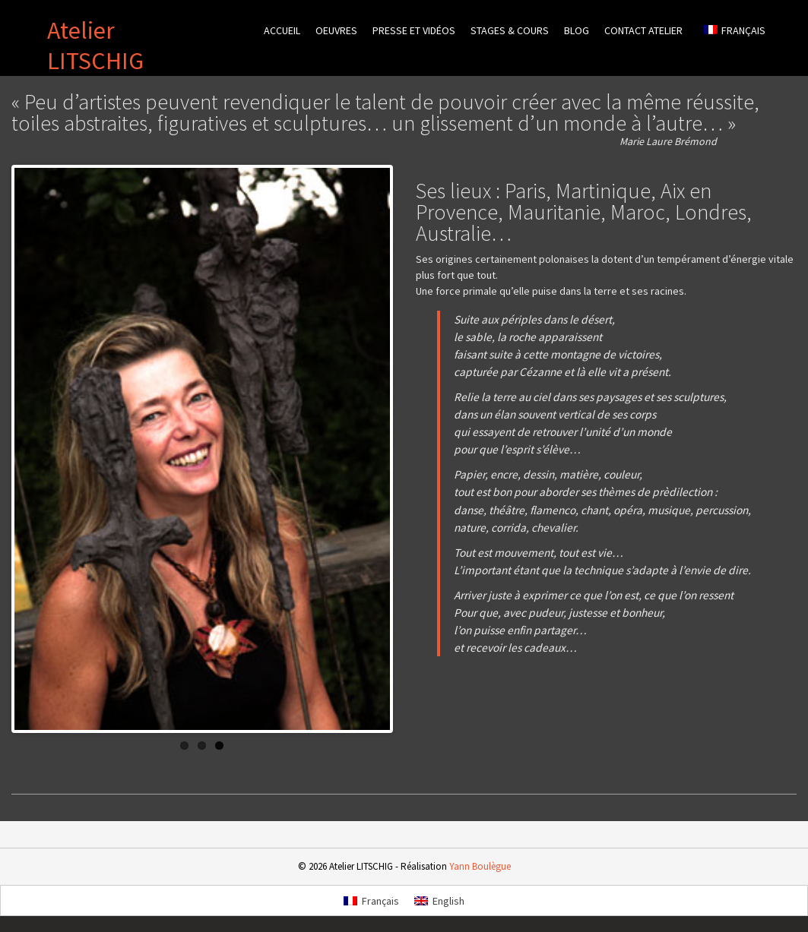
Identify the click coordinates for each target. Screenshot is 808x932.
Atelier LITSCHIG (95, 45)
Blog (576, 30)
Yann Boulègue (480, 860)
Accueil (282, 30)
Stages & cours (510, 30)
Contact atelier (643, 30)
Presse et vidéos (413, 30)
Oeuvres (336, 30)
